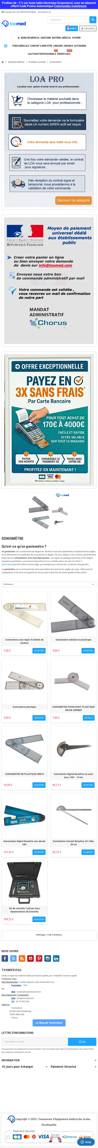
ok (82, 1041)
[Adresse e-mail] (35, 1042)
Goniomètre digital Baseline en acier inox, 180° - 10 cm (73, 776)
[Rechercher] (72, 19)
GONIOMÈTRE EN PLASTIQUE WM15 (24, 774)
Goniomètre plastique (24, 707)
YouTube (30, 958)
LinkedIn (56, 958)
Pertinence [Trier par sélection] (8, 584)
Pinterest (39, 958)
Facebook (5, 958)
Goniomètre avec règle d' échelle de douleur (24, 641)
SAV (25, 985)
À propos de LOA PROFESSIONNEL (20, 12)
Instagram (47, 958)
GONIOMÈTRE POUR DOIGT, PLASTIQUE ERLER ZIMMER (73, 708)
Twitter (13, 958)
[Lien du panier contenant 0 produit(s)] (71, 28)
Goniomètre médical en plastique (73, 639)
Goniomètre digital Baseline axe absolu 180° (24, 843)
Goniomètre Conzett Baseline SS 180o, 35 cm (73, 843)
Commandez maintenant (70, 6)
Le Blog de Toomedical (49, 1022)
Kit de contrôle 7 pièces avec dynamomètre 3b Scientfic (24, 910)
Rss (22, 958)
